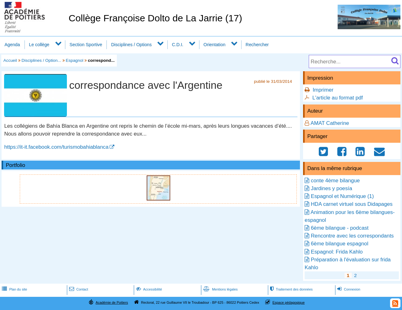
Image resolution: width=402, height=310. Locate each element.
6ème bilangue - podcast (340, 228)
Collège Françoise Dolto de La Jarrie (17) (155, 18)
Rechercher (257, 44)
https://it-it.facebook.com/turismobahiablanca (56, 147)
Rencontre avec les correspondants (352, 236)
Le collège (39, 44)
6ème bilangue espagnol (339, 244)
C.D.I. (177, 44)
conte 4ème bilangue (335, 181)
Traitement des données (290, 289)
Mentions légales (220, 289)
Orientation (214, 44)
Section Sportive (85, 44)
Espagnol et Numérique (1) (342, 196)
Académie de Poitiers (111, 302)
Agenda (12, 44)
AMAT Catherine (330, 123)
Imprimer (322, 90)
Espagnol (74, 60)
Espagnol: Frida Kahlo (337, 252)
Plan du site (14, 289)
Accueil (10, 60)
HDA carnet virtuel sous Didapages (352, 204)
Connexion (348, 289)
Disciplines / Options (131, 44)
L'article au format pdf (337, 98)
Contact (78, 289)
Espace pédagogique (289, 302)
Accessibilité (148, 289)
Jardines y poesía (331, 188)
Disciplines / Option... (41, 60)
